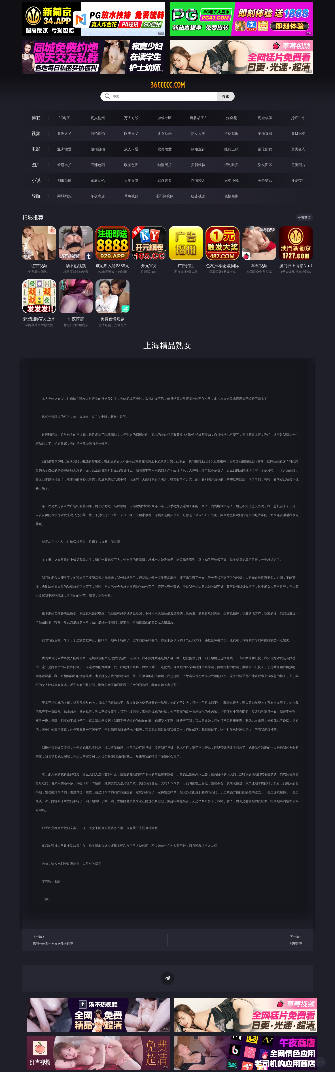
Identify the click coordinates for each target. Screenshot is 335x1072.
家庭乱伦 (98, 180)
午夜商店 (98, 196)
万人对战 (131, 117)
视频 (36, 133)
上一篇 (62, 941)
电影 (36, 149)
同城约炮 (64, 196)
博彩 (36, 118)
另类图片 (298, 164)
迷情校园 (198, 180)
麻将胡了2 (198, 117)
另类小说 (231, 180)
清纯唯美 (231, 164)
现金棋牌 (265, 117)
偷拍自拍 (98, 149)
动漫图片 (164, 164)
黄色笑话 (265, 180)
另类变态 (298, 149)
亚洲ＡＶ (64, 133)
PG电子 (64, 117)
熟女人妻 (198, 133)
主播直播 (265, 133)
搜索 (225, 96)
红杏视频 (198, 196)
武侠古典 (164, 180)
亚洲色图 (98, 164)
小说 (36, 180)
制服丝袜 (198, 149)
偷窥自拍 (64, 164)
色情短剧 (231, 196)
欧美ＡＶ (131, 133)
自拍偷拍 (98, 133)
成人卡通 (131, 149)
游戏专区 (164, 117)
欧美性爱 (164, 149)
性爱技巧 (298, 180)
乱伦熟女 (265, 149)
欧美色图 (131, 164)
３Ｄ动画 (164, 133)
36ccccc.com (167, 84)
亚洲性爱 (64, 149)
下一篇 (273, 941)
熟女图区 (265, 164)
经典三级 (231, 149)
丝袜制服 (231, 133)
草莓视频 (131, 196)
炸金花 (231, 117)
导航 (36, 196)
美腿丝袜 (198, 164)
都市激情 (64, 180)
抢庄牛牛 (298, 117)
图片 (36, 165)
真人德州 (98, 117)
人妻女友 (131, 180)
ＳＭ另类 (298, 133)
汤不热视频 (165, 196)
